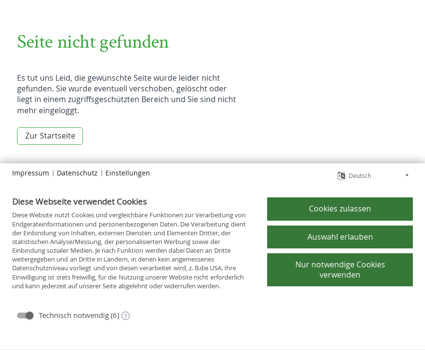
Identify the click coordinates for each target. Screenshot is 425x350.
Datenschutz (77, 172)
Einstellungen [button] (127, 172)
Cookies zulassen (340, 208)
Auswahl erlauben (340, 236)
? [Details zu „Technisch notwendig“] (125, 316)
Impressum (30, 172)
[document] (132, 250)
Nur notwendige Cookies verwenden (340, 269)
